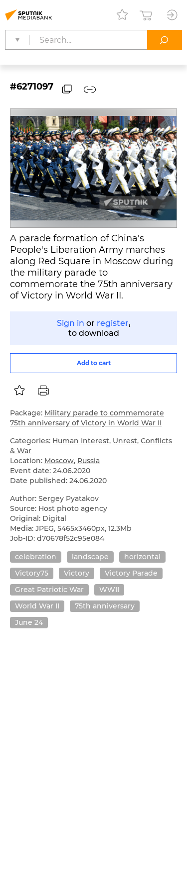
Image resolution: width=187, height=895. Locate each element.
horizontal (142, 556)
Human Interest (80, 440)
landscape (90, 556)
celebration (35, 556)
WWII (109, 589)
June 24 (29, 622)
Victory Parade (131, 573)
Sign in (70, 323)
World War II (37, 605)
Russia (88, 460)
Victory (76, 573)
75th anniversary (105, 605)
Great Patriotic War (49, 589)
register (113, 323)
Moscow (59, 460)
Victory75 (31, 573)
